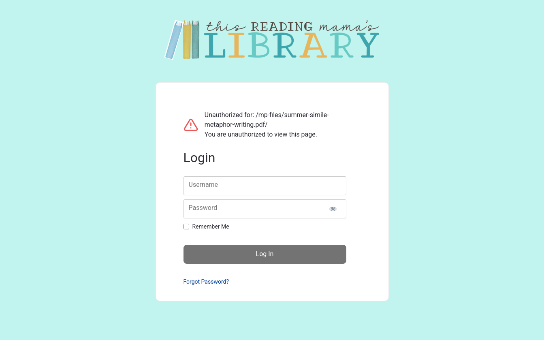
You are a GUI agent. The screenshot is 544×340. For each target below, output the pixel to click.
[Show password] (333, 208)
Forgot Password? (206, 281)
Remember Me (210, 226)
